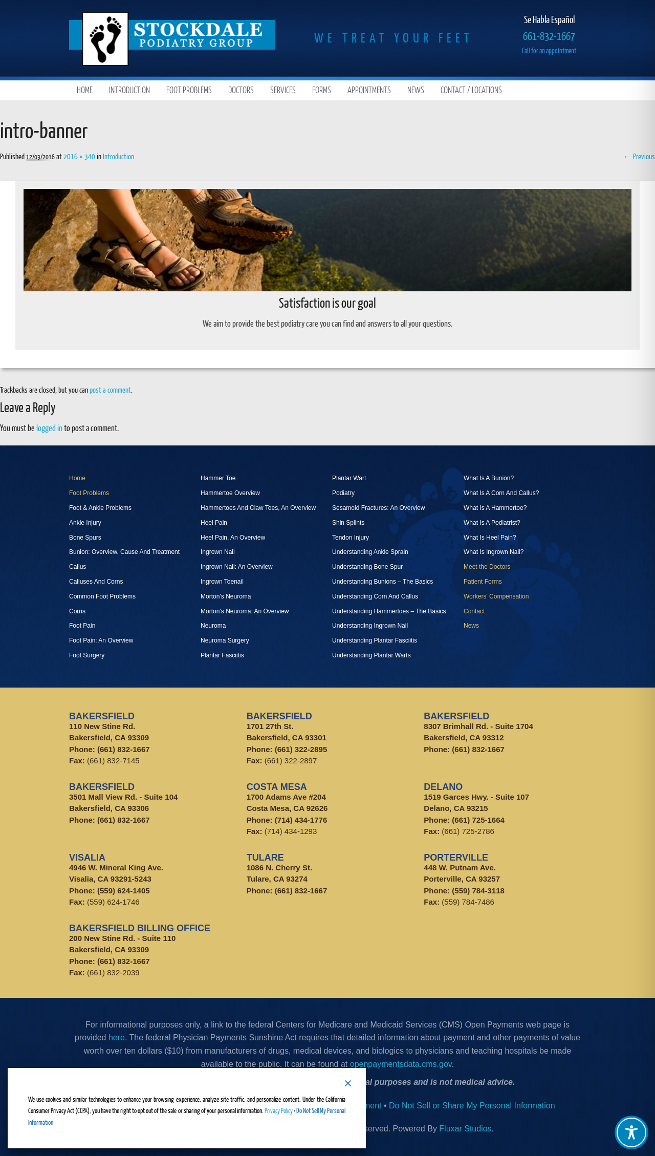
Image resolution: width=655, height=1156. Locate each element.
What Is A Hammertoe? (495, 507)
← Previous (639, 156)
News (415, 89)
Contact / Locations (471, 89)
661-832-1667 (549, 35)
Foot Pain (82, 625)
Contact (474, 611)
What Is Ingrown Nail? (493, 551)
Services (283, 89)
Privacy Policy (279, 1110)
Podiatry (343, 493)
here (116, 1037)
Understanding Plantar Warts (371, 655)
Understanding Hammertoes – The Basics (389, 611)
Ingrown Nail (218, 551)
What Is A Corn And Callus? (501, 493)
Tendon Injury (350, 537)
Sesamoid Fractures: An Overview (378, 507)
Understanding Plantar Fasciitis (374, 640)
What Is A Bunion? (489, 478)
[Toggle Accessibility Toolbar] (631, 1132)
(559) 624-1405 (123, 890)
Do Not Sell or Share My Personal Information (472, 1105)
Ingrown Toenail (222, 581)
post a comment (110, 389)
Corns (77, 611)
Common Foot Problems (102, 596)
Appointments (369, 89)
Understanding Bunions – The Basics (382, 581)
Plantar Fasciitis (222, 655)
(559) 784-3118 (478, 890)
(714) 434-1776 (301, 820)
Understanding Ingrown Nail (370, 625)
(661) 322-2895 (301, 749)
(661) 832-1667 (123, 749)
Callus (77, 566)
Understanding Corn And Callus (375, 596)
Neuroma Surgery (225, 640)
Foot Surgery (86, 655)
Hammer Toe (218, 478)
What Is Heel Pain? (490, 537)
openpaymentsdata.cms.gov (401, 1064)
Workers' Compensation (496, 596)
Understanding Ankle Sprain (370, 551)
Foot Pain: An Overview (101, 640)
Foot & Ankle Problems (100, 507)
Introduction (129, 89)
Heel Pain (214, 522)
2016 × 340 (79, 156)
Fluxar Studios (465, 1128)
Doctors (241, 89)
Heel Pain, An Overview (233, 537)
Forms (321, 89)
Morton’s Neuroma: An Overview (245, 611)
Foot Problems (189, 89)
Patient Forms (483, 581)
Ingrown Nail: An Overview (237, 566)
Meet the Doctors (487, 566)
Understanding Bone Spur (367, 566)
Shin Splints (348, 522)
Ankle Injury (85, 522)
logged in (49, 427)
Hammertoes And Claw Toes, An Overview (258, 507)
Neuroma (213, 625)
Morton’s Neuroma (226, 596)
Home (85, 89)
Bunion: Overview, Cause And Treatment (124, 551)
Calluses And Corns (96, 581)
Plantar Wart (349, 478)
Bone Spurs (85, 537)
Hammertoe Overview (230, 493)
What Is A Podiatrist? (492, 522)
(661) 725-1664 (478, 820)
